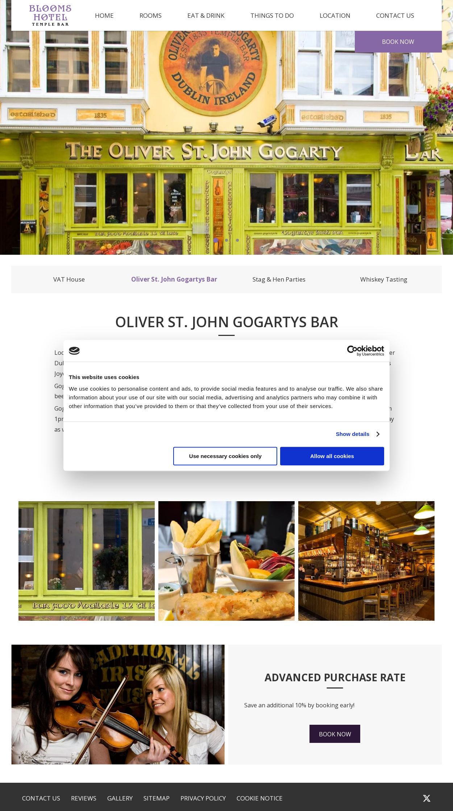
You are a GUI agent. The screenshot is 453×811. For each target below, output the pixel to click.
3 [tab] (237, 240)
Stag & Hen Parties (279, 279)
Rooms (151, 15)
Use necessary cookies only (225, 456)
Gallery (120, 798)
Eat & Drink (205, 15)
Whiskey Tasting (383, 279)
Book (398, 42)
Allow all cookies (332, 456)
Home (104, 15)
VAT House (69, 279)
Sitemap (157, 798)
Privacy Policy (203, 798)
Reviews (83, 798)
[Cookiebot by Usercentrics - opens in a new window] (352, 350)
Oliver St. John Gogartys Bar (174, 279)
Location (335, 15)
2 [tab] (226, 240)
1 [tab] (215, 240)
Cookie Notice (260, 798)
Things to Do (272, 15)
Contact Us (395, 15)
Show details (353, 434)
